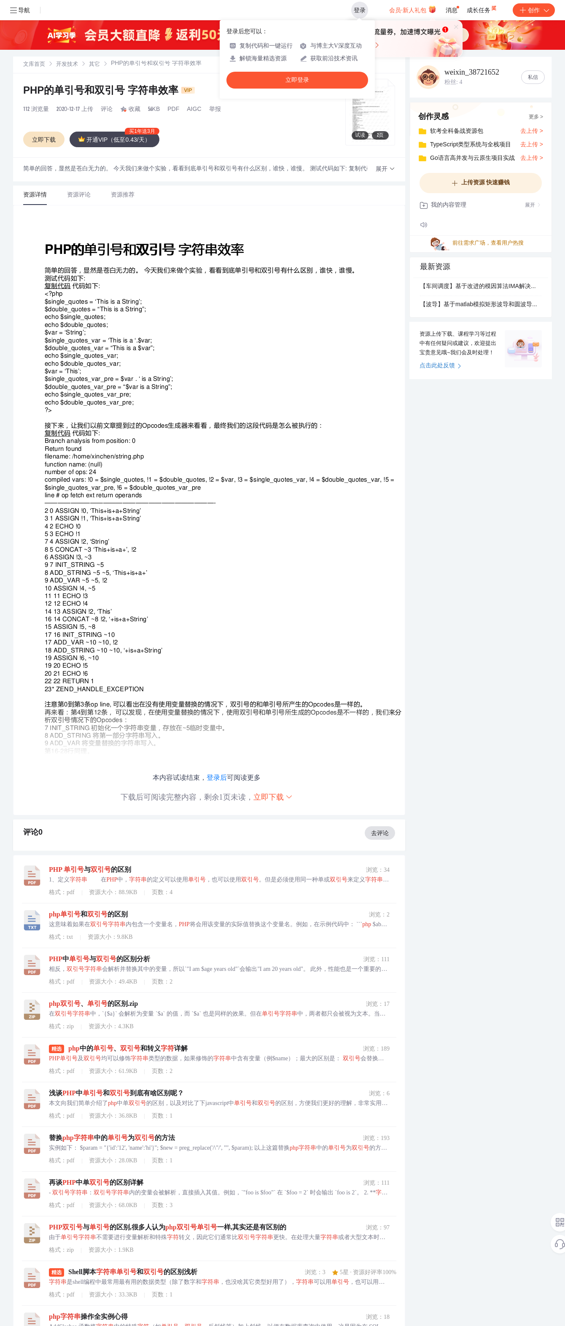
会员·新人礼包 (412, 9)
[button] (385, 169)
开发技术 (67, 64)
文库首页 (34, 64)
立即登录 (297, 80)
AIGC (194, 110)
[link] (34, 64)
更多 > (536, 117)
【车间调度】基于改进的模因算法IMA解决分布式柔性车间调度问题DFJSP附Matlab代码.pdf (480, 287)
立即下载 (273, 797)
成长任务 (482, 8)
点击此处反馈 (440, 366)
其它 (94, 64)
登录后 (217, 777)
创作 (534, 10)
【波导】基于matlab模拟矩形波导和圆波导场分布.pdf (480, 305)
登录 (360, 10)
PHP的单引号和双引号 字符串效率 (109, 91)
